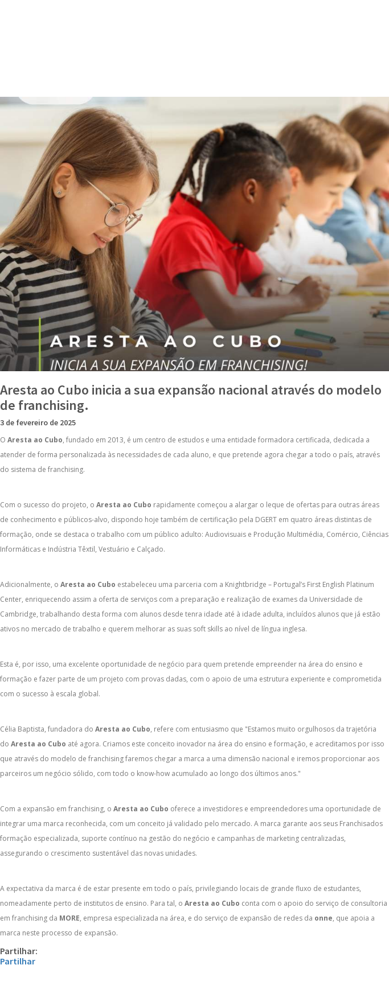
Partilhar (17, 961)
